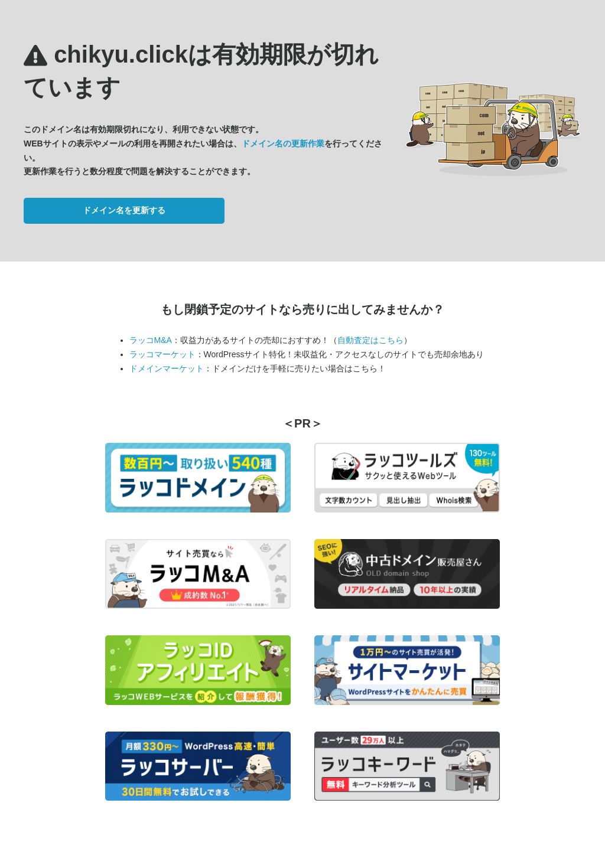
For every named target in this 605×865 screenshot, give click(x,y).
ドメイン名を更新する (124, 210)
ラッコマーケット (162, 354)
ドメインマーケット (166, 368)
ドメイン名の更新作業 (283, 143)
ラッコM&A (150, 340)
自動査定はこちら (370, 340)
